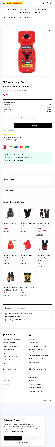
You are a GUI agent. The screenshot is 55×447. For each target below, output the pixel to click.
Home (4, 17)
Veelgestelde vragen (35, 380)
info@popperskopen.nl (15, 312)
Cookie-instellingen (23, 443)
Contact (31, 370)
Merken (31, 335)
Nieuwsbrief (6, 380)
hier (22, 431)
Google (15, 140)
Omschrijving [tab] (27, 179)
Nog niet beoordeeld (20, 90)
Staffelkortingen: (9, 102)
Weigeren (33, 438)
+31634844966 (20, 316)
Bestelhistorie (7, 373)
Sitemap (32, 377)
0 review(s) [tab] (27, 186)
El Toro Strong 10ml (24, 17)
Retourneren (33, 373)
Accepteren (13, 438)
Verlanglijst (6, 377)
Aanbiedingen (33, 338)
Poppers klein (12, 17)
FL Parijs (28, 86)
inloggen (5, 370)
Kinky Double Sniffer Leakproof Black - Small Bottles (44, 254)
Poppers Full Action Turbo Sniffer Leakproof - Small (44, 221)
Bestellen (6, 228)
